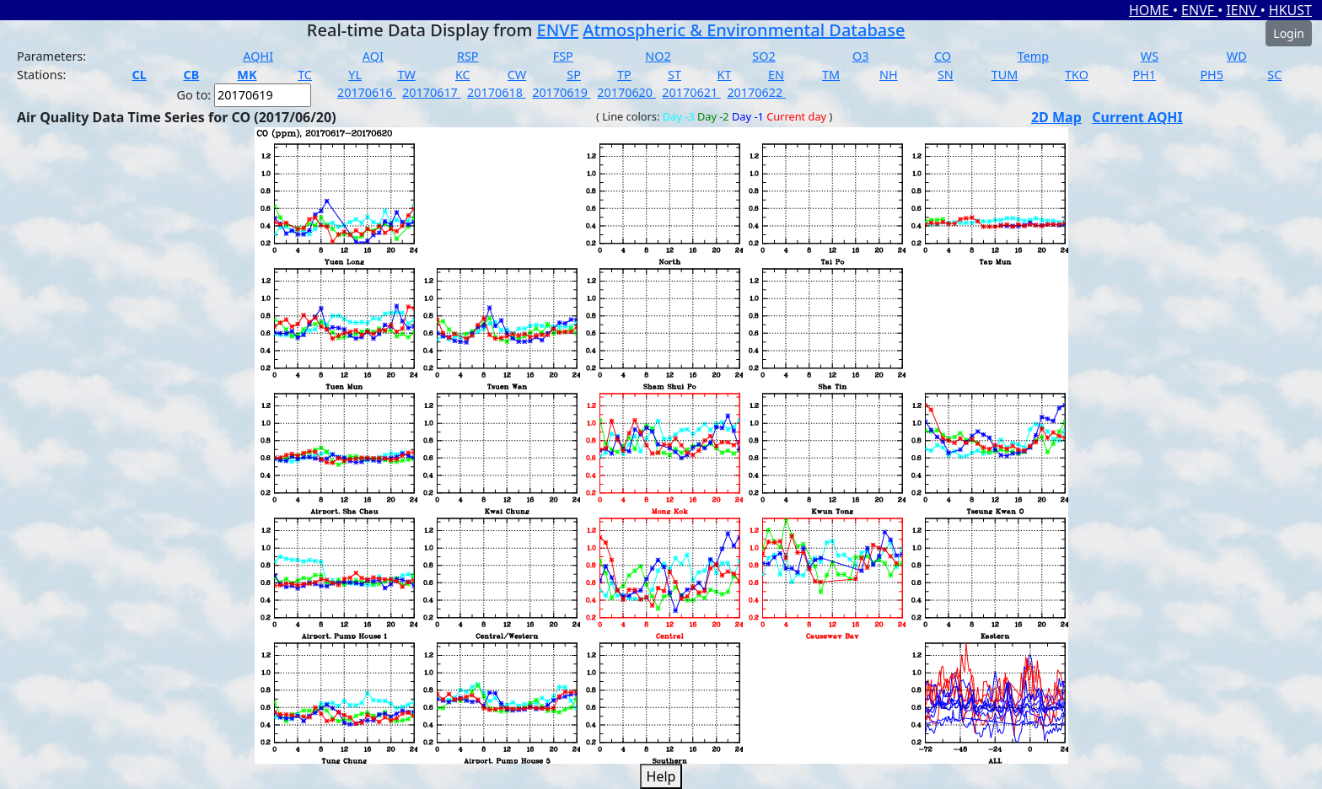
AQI (373, 56)
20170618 (496, 92)
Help (661, 776)
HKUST (1290, 10)
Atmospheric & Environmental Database (744, 30)
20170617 (431, 92)
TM (831, 75)
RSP (468, 56)
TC (305, 75)
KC (462, 75)
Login (1288, 33)
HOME (1151, 10)
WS (1149, 56)
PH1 (1144, 75)
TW (406, 75)
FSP (563, 56)
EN (776, 75)
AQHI (258, 56)
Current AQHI (1137, 117)
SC (1274, 75)
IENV (1243, 10)
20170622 (756, 92)
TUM (1005, 75)
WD (1237, 56)
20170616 (366, 92)
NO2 (657, 56)
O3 (860, 56)
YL (355, 75)
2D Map (1056, 117)
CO (942, 56)
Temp (1033, 56)
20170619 (561, 92)
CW (517, 75)
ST (674, 75)
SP (574, 75)
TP (624, 75)
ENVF (1199, 10)
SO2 (763, 56)
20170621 (691, 92)
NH (888, 75)
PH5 (1211, 75)
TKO (1076, 75)
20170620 (626, 92)
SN (946, 75)
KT (724, 75)
